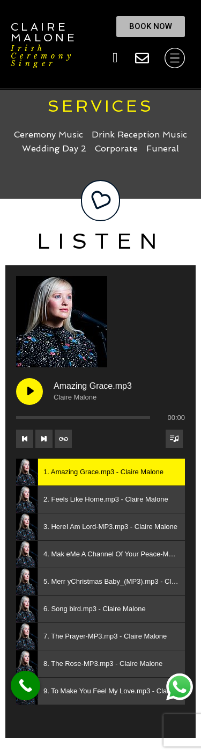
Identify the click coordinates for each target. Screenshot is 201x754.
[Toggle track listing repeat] (63, 439)
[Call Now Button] (25, 685)
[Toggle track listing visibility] (174, 439)
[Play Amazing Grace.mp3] (29, 391)
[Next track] (44, 439)
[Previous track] (24, 439)
